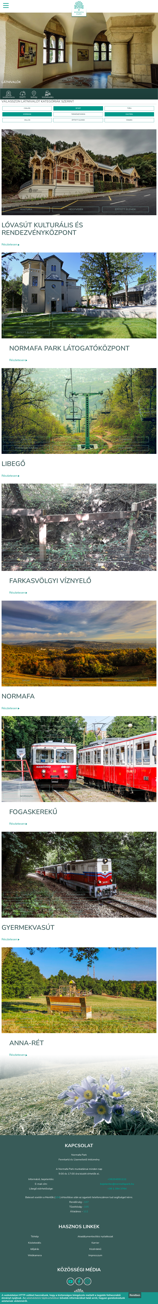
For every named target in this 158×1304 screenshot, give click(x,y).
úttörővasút (75, 894)
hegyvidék (76, 209)
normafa (26, 548)
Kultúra (125, 324)
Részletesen (10, 244)
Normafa (18, 696)
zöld (26, 556)
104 (57, 1197)
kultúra (26, 209)
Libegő (13, 463)
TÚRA (129, 108)
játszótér (125, 1019)
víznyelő (125, 548)
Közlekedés (34, 1243)
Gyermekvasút (28, 927)
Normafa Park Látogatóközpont (69, 348)
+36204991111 (117, 1179)
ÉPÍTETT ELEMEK (78, 120)
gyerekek (76, 787)
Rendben (135, 1295)
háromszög (76, 556)
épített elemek (125, 209)
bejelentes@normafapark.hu (117, 1184)
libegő (76, 448)
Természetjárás (76, 324)
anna (76, 1027)
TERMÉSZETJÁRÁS (78, 114)
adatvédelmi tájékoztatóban (42, 1298)
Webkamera (35, 1255)
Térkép (35, 1236)
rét (125, 1027)
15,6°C (22, 95)
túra (125, 556)
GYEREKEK (27, 114)
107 (86, 1202)
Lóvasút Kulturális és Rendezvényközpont (42, 229)
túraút (26, 565)
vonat (75, 903)
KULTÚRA (129, 114)
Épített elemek (26, 332)
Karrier (95, 1243)
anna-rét (26, 1027)
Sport (76, 315)
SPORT (78, 108)
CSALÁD (27, 108)
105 (86, 1207)
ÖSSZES (129, 120)
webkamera (9, 95)
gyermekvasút (26, 903)
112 (85, 1211)
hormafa (26, 1019)
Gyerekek (26, 324)
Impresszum (95, 1255)
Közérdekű (95, 1249)
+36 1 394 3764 (117, 1188)
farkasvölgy (76, 548)
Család (26, 315)
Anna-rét (26, 1043)
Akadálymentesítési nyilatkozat (95, 1236)
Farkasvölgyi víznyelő (50, 580)
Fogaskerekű (33, 812)
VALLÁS (27, 120)
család (26, 787)
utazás (125, 903)
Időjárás (34, 1249)
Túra (125, 315)
